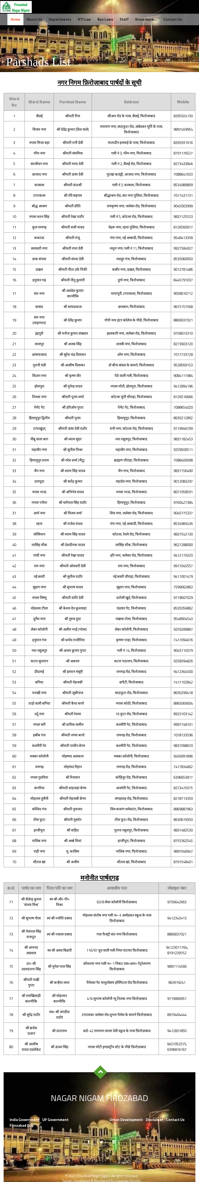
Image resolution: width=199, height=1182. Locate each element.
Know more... (146, 19)
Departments (60, 19)
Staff (124, 19)
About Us (34, 19)
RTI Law (84, 19)
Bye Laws (105, 19)
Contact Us (172, 19)
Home (15, 19)
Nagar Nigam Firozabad (100, 1098)
